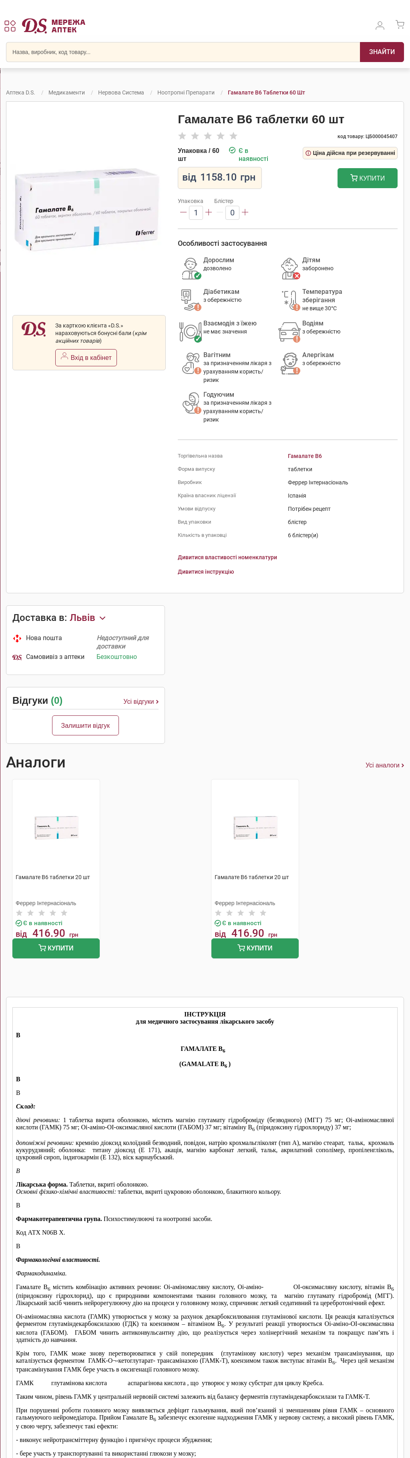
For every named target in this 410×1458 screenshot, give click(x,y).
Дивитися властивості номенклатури (227, 557)
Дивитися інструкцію (206, 571)
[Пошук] (382, 52)
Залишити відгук (85, 725)
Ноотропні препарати (186, 92)
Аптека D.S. (20, 92)
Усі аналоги (385, 765)
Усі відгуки (140, 702)
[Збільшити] (208, 212)
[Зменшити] (183, 212)
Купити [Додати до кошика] (367, 178)
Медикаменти (66, 92)
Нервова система (121, 92)
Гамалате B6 (305, 456)
